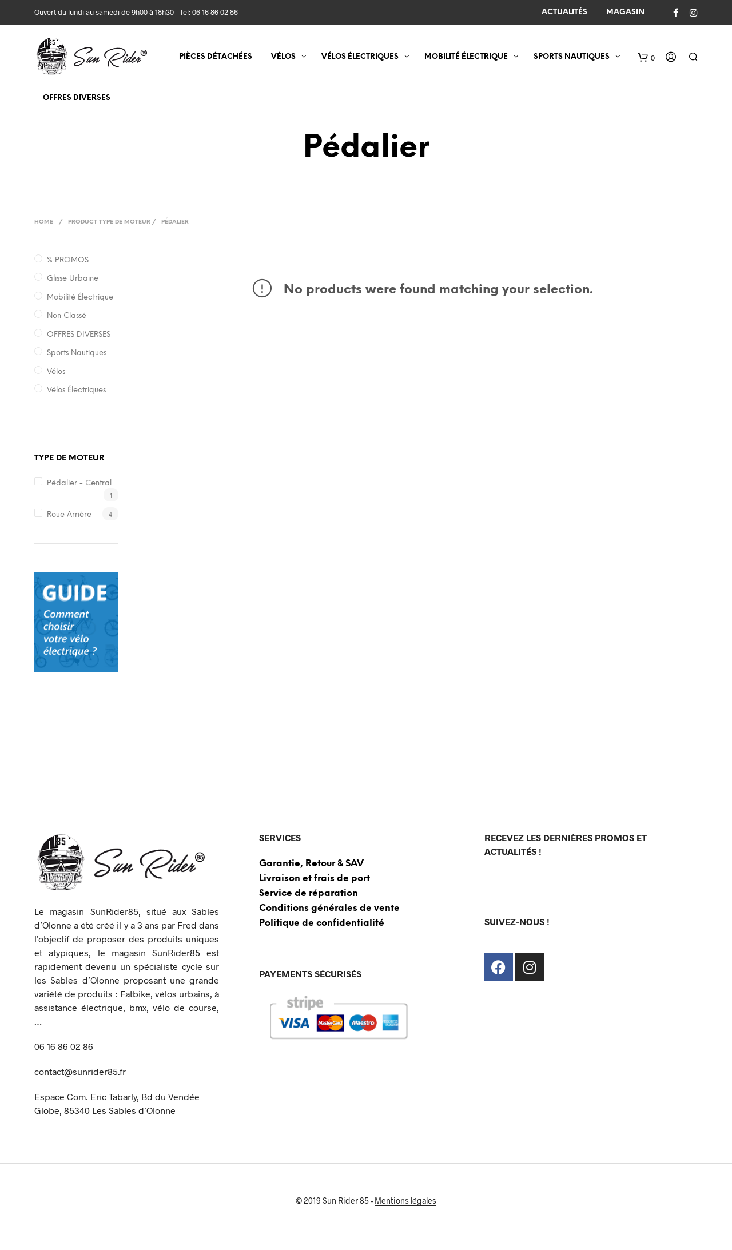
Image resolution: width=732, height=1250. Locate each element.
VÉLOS (283, 57)
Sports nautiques (76, 353)
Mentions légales (405, 1200)
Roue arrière (69, 515)
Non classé (66, 316)
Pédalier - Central (79, 483)
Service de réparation (308, 893)
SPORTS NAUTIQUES (572, 57)
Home (43, 222)
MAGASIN (625, 12)
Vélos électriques (76, 390)
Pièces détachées (215, 57)
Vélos (56, 372)
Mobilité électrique (80, 297)
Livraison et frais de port (314, 878)
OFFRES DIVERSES (76, 98)
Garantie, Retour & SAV (311, 864)
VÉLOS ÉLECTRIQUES (360, 57)
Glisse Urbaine (72, 278)
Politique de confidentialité (321, 923)
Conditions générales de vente (329, 908)
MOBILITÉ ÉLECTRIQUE (466, 57)
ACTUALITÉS (564, 12)
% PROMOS (68, 260)
